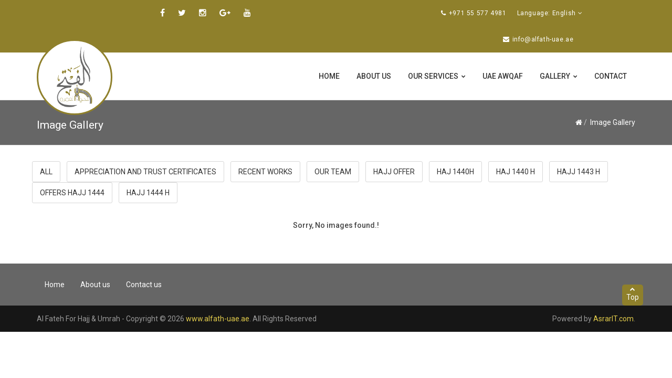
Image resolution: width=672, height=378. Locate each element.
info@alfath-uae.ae (543, 39)
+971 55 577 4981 (478, 13)
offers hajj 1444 (72, 192)
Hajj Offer (394, 171)
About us (373, 76)
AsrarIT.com (613, 318)
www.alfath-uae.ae (217, 318)
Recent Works (265, 171)
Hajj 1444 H (148, 192)
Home (329, 76)
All (46, 171)
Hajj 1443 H (578, 171)
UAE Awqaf (502, 76)
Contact (610, 76)
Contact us (144, 284)
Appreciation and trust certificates (145, 171)
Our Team (332, 171)
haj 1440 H (515, 171)
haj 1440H (455, 171)
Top (632, 294)
